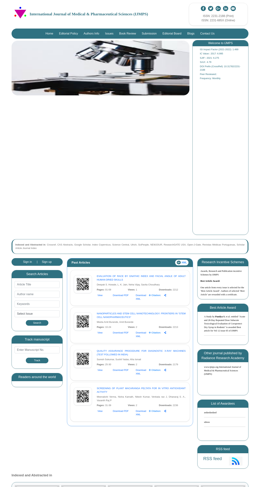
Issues (109, 33)
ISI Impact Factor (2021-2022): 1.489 (219, 49)
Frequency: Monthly (210, 78)
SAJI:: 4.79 (205, 62)
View (100, 295)
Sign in (27, 261)
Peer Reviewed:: (208, 74)
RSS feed (212, 458)
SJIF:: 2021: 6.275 (209, 58)
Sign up (47, 261)
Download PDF (121, 295)
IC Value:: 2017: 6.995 (211, 53)
